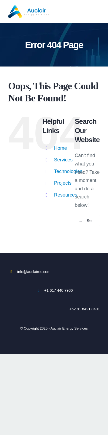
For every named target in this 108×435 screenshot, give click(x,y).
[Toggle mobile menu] (99, 8)
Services (63, 159)
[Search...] (87, 220)
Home (60, 148)
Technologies (68, 171)
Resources (65, 195)
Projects (63, 183)
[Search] (80, 220)
